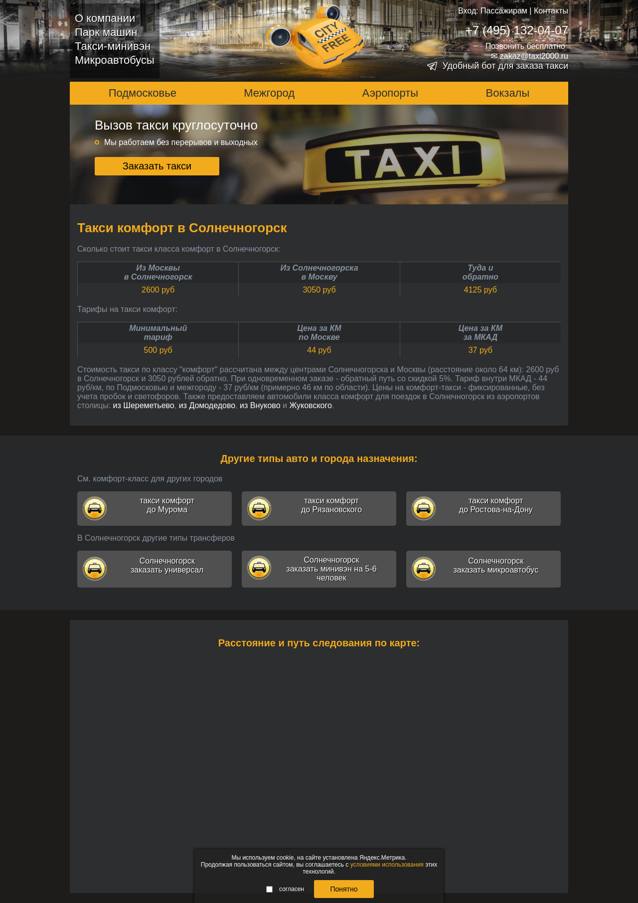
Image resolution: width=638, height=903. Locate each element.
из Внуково (260, 405)
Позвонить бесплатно (525, 46)
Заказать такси (157, 165)
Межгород (269, 93)
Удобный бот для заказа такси (505, 66)
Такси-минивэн (113, 46)
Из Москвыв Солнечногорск (158, 272)
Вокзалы (508, 93)
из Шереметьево (143, 405)
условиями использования (387, 864)
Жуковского (310, 405)
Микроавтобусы (115, 60)
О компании (105, 18)
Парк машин (106, 32)
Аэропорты (390, 93)
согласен (285, 889)
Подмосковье (142, 93)
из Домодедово (207, 405)
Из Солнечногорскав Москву (319, 272)
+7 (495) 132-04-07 (517, 30)
